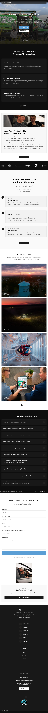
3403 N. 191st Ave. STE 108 (24, 683)
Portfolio (24, 661)
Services (24, 655)
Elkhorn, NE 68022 (24, 684)
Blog (24, 664)
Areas (24, 658)
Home (24, 652)
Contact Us (24, 667)
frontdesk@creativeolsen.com (24, 680)
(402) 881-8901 (24, 677)
